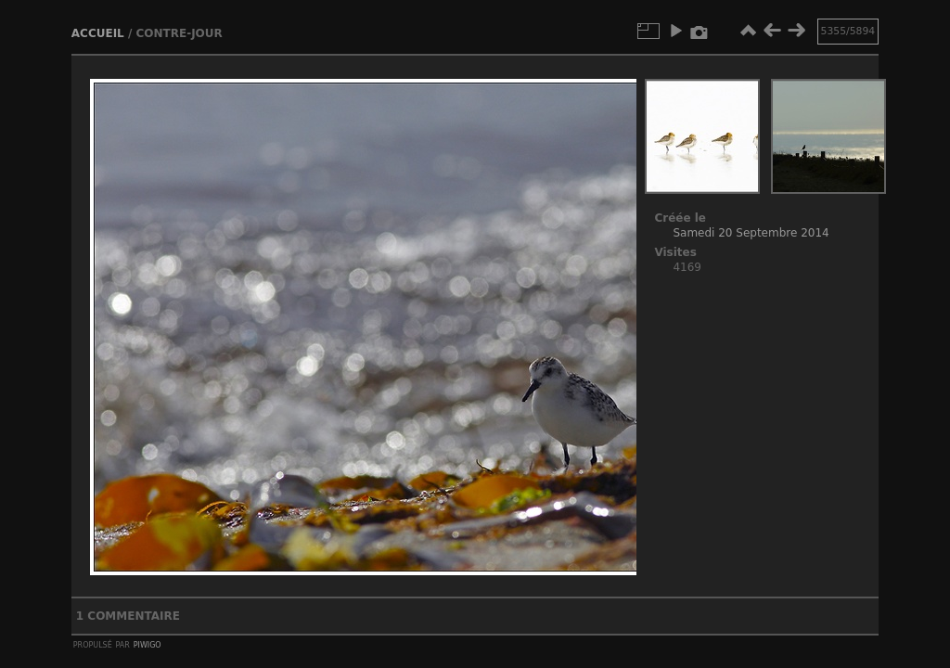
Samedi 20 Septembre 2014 (750, 232)
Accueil (97, 33)
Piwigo (147, 643)
